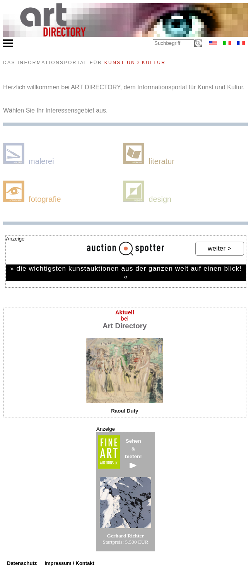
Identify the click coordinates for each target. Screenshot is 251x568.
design (147, 192)
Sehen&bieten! (133, 453)
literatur (148, 154)
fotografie (32, 192)
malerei (28, 154)
